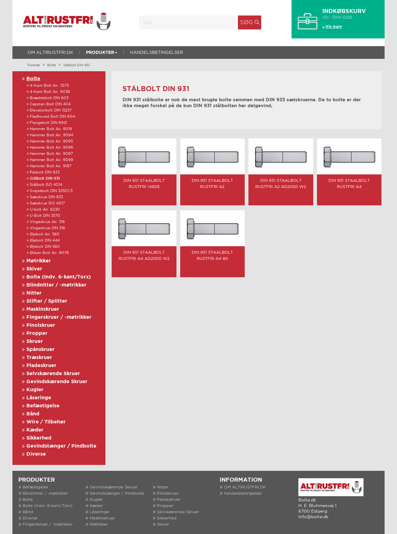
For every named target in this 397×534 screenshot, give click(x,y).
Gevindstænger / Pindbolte (61, 446)
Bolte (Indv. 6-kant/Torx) (58, 277)
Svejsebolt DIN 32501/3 (51, 191)
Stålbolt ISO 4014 (46, 184)
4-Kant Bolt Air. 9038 (50, 92)
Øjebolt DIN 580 (45, 246)
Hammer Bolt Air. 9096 (51, 147)
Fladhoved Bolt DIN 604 (52, 116)
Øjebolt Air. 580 (45, 234)
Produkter (101, 53)
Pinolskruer (40, 325)
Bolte (51, 65)
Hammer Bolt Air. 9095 (51, 141)
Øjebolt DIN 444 (45, 240)
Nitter (34, 293)
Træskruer (39, 357)
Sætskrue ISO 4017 (47, 203)
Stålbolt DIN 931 (76, 65)
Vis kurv (333, 26)
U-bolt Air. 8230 (45, 209)
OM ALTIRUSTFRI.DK (50, 53)
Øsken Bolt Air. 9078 (49, 253)
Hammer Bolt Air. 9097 (51, 153)
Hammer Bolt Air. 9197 (50, 166)
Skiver (34, 269)
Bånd (32, 414)
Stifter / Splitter (46, 301)
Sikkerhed (38, 438)
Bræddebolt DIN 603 (49, 98)
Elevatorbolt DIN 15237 (51, 110)
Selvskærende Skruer (53, 373)
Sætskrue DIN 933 (46, 197)
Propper (36, 333)
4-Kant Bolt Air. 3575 (49, 85)
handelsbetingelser (156, 53)
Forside (34, 65)
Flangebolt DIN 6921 (48, 123)
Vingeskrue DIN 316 (47, 228)
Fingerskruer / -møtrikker (58, 317)
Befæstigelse (43, 406)
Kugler (34, 389)
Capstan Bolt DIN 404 (50, 104)
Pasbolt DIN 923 (45, 172)
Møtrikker (38, 261)
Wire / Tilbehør (46, 422)
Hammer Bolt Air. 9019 (51, 129)
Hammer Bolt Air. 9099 (51, 160)
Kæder (34, 430)
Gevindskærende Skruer (56, 381)
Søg (246, 22)
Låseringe (38, 398)
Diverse (36, 454)
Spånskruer (40, 349)
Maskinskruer (42, 309)
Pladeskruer (41, 365)
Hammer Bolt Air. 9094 (51, 135)
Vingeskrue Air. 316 (47, 222)
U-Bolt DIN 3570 (45, 215)
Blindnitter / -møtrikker (56, 285)
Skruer (34, 341)
